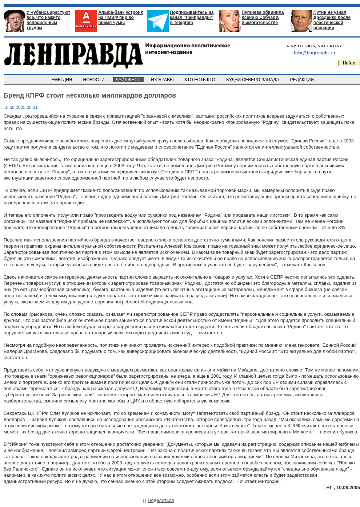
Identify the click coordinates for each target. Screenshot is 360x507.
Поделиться (161, 500)
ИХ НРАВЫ (163, 79)
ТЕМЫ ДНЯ (61, 79)
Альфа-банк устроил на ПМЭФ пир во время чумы (120, 17)
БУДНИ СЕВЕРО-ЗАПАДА (253, 79)
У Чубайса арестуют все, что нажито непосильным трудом (48, 20)
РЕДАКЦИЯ (302, 79)
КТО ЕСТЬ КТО (200, 79)
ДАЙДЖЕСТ (128, 79)
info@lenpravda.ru (314, 53)
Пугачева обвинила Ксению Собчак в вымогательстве (263, 17)
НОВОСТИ (94, 79)
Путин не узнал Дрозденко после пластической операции (332, 20)
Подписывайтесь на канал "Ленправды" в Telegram (191, 17)
